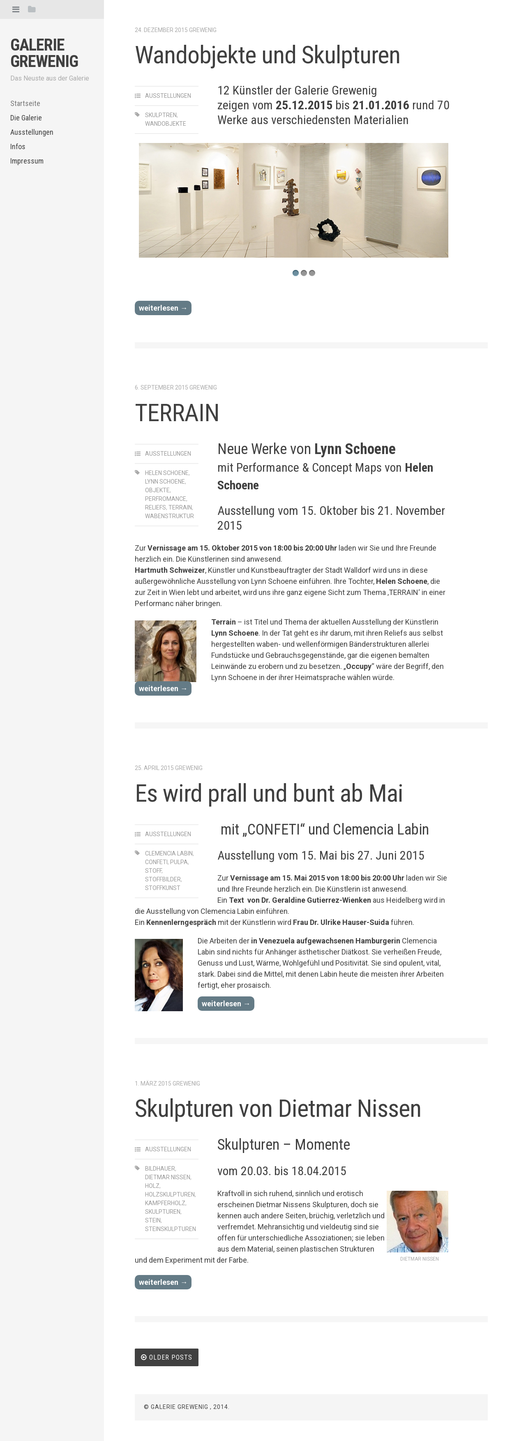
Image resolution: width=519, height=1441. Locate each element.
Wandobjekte (165, 123)
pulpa (179, 862)
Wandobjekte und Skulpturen (267, 54)
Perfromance (165, 499)
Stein (153, 1220)
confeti (156, 862)
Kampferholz (165, 1203)
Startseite (25, 103)
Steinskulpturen (170, 1229)
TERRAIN (177, 412)
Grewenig (203, 30)
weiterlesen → (163, 308)
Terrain (180, 507)
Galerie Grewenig (44, 53)
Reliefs (155, 507)
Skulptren (161, 115)
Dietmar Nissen (167, 1177)
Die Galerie (26, 117)
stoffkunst (162, 888)
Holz (152, 1186)
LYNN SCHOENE (165, 481)
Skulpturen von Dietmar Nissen (278, 1108)
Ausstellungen (31, 132)
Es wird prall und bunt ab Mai (269, 793)
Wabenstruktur (169, 516)
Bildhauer (160, 1168)
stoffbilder (163, 879)
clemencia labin (169, 853)
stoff (153, 870)
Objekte (157, 490)
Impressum (27, 161)
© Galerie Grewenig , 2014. (187, 1407)
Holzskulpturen (170, 1194)
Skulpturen (162, 1211)
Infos (17, 146)
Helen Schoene (167, 473)
